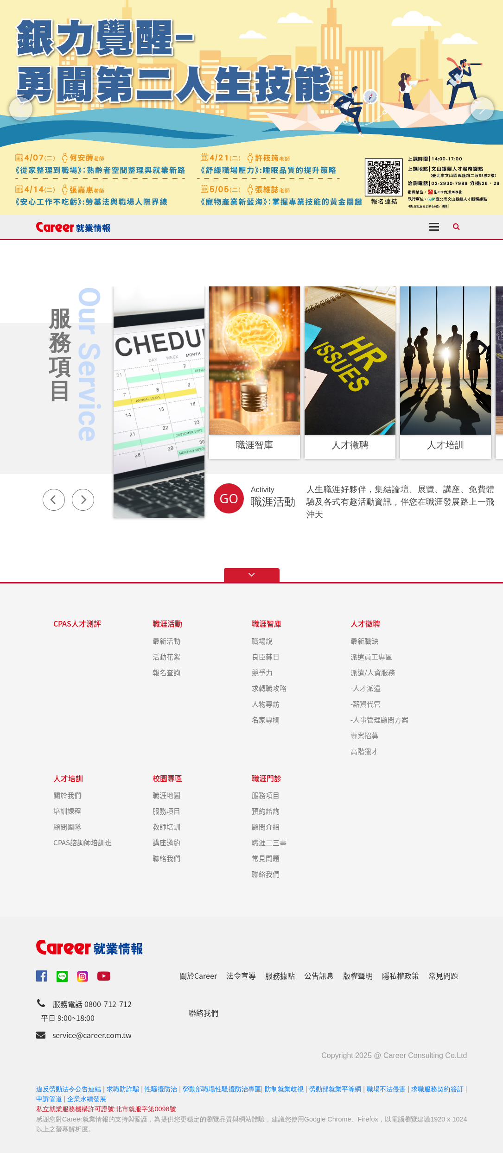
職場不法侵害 (386, 1089)
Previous (54, 499)
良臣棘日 (266, 656)
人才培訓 (68, 778)
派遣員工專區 (371, 656)
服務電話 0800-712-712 (92, 1003)
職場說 (262, 641)
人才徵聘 (365, 623)
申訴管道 (49, 1098)
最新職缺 (364, 641)
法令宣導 (241, 975)
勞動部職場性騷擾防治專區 (222, 1089)
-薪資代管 (365, 704)
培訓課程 (67, 811)
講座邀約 (166, 842)
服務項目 (166, 811)
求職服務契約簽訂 (437, 1089)
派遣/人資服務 (372, 672)
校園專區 (167, 778)
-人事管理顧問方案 (379, 719)
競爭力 (262, 672)
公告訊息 (319, 975)
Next (83, 499)
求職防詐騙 (123, 1089)
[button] (20, 108)
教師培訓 (166, 826)
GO (228, 498)
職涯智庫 (266, 623)
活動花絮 (166, 656)
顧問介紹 (266, 826)
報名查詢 (166, 672)
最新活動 (166, 641)
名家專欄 (266, 719)
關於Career (198, 975)
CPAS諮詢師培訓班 (82, 842)
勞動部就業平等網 (335, 1089)
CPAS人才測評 (77, 623)
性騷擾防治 (161, 1089)
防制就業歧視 (284, 1089)
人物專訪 (266, 704)
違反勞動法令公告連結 (69, 1089)
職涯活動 (167, 623)
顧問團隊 (67, 826)
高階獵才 (364, 751)
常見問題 (266, 858)
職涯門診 (266, 778)
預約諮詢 (266, 811)
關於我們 (67, 795)
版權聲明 (358, 975)
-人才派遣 (365, 688)
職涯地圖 (166, 795)
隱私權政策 (400, 975)
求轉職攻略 (269, 688)
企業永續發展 (86, 1098)
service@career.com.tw (92, 1034)
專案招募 (364, 735)
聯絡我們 (166, 858)
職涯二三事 (269, 842)
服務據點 (280, 975)
